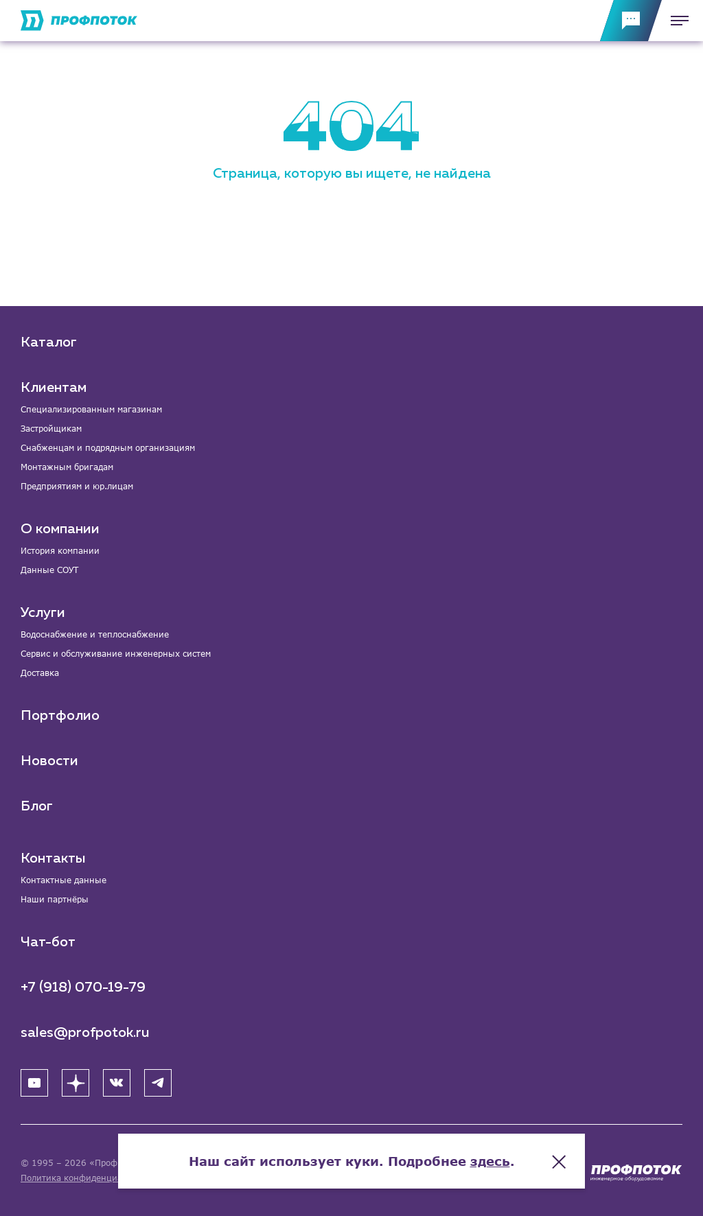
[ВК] (116, 1083)
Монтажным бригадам (67, 467)
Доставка (40, 673)
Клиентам (54, 388)
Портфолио (60, 716)
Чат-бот (48, 942)
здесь (490, 1161)
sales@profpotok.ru (85, 1033)
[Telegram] (158, 1083)
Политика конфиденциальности (88, 1178)
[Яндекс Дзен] (75, 1083)
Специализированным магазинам (91, 409)
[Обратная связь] (631, 20)
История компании (60, 551)
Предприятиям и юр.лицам (77, 486)
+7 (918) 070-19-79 (83, 987)
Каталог (49, 342)
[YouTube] (34, 1083)
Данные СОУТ (49, 570)
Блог (37, 806)
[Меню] (675, 20)
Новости (49, 761)
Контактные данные (63, 880)
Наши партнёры (55, 899)
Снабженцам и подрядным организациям (108, 448)
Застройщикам (51, 428)
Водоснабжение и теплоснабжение (95, 634)
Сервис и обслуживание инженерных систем (116, 653)
